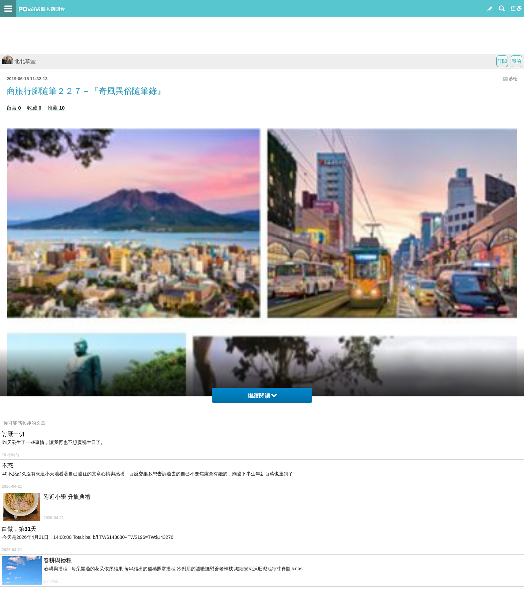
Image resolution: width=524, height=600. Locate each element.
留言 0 (14, 108)
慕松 (513, 78)
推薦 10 (56, 108)
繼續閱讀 (262, 396)
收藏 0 (34, 108)
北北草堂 (19, 61)
